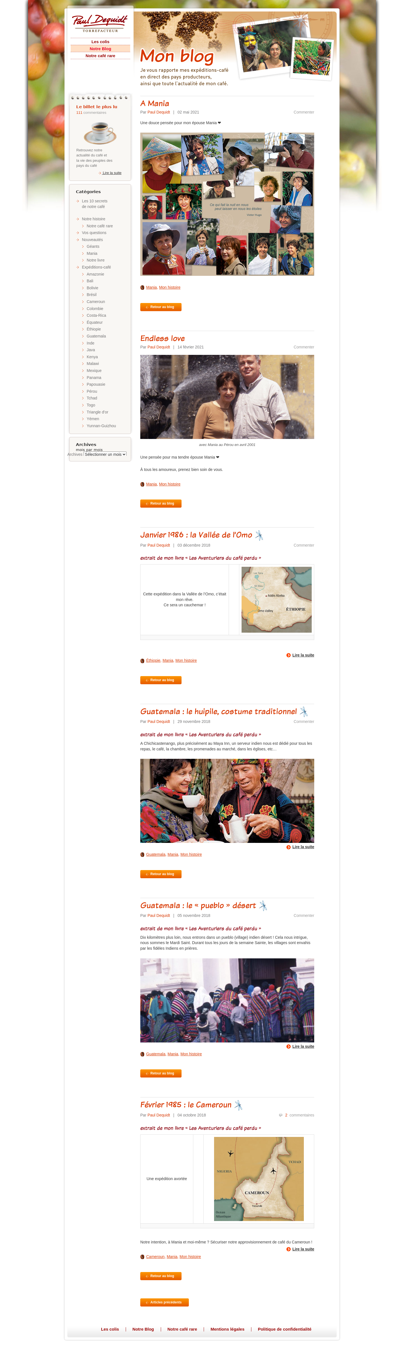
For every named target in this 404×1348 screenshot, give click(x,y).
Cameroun (96, 301)
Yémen (93, 419)
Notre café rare (100, 55)
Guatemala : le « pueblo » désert (204, 905)
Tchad (92, 398)
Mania (92, 253)
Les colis (100, 41)
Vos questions (94, 232)
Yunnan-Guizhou (101, 426)
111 (79, 112)
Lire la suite (109, 173)
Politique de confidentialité (284, 1329)
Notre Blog (100, 48)
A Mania (154, 103)
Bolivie (92, 288)
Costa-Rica (96, 315)
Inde (90, 343)
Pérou (92, 391)
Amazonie (95, 274)
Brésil (92, 294)
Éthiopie (94, 329)
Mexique (94, 370)
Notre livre (96, 260)
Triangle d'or (97, 412)
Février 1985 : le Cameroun (191, 1104)
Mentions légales (227, 1329)
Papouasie (96, 384)
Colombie (95, 308)
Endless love (162, 338)
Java (91, 350)
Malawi (93, 363)
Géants (93, 246)
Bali (90, 281)
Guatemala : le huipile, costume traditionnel (224, 711)
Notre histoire (93, 219)
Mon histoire (169, 287)
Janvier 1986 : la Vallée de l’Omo (202, 534)
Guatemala (96, 336)
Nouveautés (92, 239)
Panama (94, 377)
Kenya (92, 357)
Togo (91, 405)
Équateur (95, 322)
